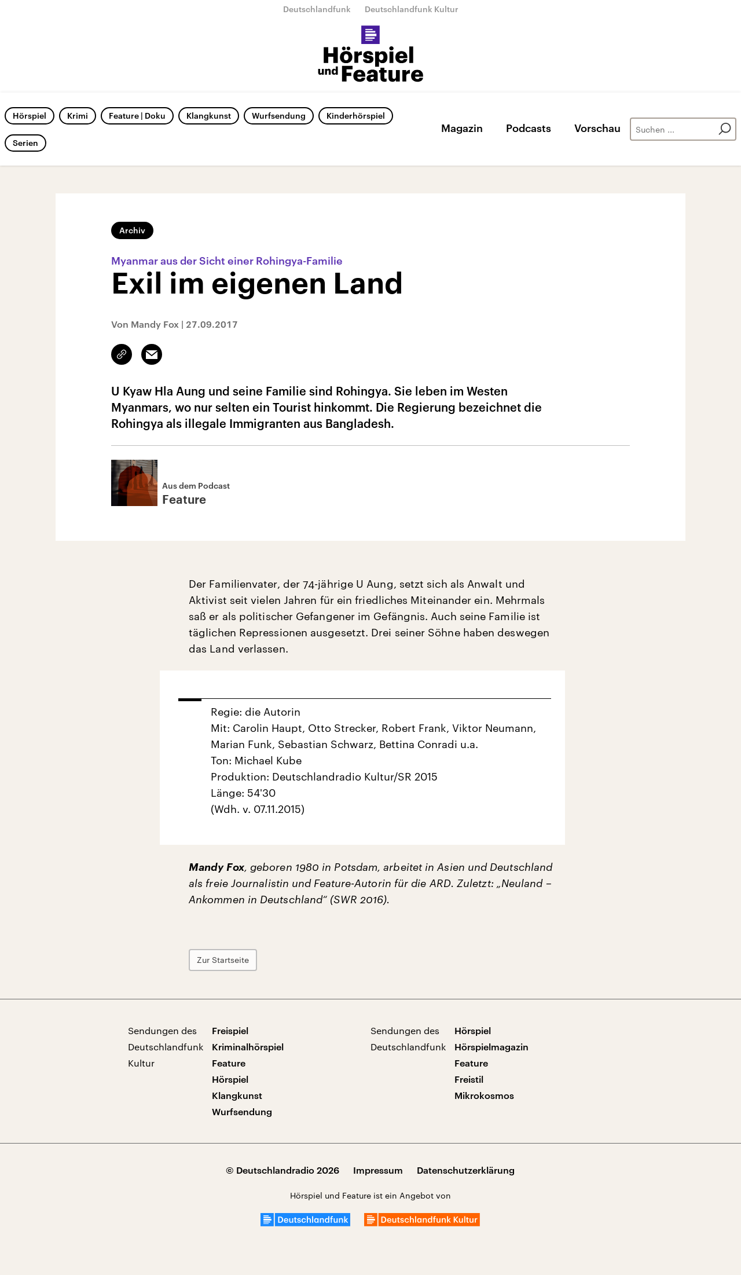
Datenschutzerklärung (466, 1169)
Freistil (468, 1079)
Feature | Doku (137, 115)
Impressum (378, 1169)
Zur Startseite (223, 960)
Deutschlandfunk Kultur (411, 9)
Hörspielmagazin (491, 1046)
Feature (228, 1062)
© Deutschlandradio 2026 (282, 1169)
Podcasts (528, 128)
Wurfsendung (279, 115)
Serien (25, 143)
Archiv (132, 230)
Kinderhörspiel (356, 115)
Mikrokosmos (484, 1095)
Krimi (77, 115)
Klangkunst (208, 115)
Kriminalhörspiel (248, 1046)
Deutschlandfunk (317, 9)
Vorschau (597, 128)
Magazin (462, 128)
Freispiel (230, 1030)
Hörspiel (29, 115)
